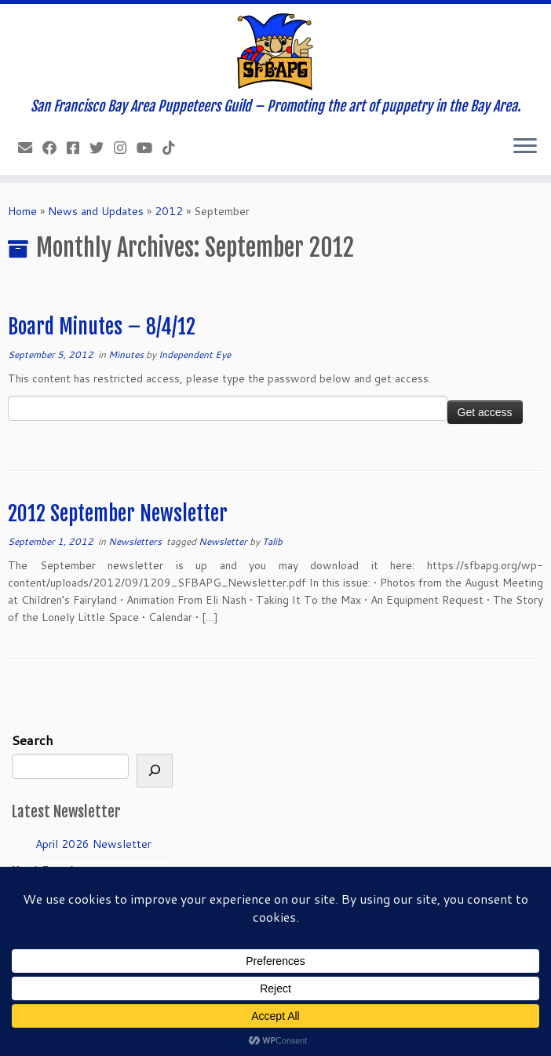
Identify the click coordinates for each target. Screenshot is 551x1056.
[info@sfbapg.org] (30, 147)
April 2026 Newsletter (93, 844)
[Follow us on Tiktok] (173, 147)
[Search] (155, 770)
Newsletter (224, 541)
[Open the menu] (525, 147)
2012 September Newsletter (118, 513)
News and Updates (96, 211)
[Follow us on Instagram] (125, 147)
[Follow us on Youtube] (149, 147)
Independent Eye (195, 354)
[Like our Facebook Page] (54, 147)
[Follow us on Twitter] (101, 147)
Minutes (127, 354)
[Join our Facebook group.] (78, 147)
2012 (169, 211)
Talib (272, 541)
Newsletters (136, 541)
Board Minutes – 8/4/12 (101, 326)
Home (22, 211)
